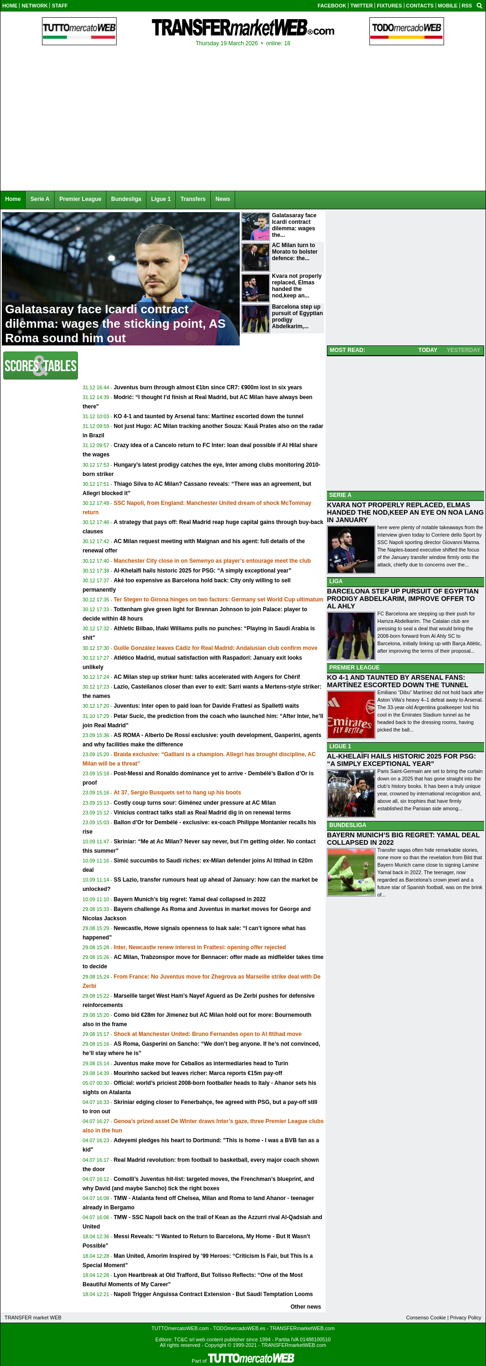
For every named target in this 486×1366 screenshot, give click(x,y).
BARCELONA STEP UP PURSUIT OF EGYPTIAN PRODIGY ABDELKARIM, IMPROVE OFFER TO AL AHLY (403, 598)
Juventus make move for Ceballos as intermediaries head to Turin (201, 1063)
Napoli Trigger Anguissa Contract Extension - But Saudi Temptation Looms (213, 1294)
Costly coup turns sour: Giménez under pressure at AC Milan (195, 803)
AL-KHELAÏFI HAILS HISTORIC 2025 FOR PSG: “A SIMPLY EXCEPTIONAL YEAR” (401, 759)
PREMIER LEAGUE (354, 667)
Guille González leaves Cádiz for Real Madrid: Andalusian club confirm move (216, 648)
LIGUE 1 (340, 746)
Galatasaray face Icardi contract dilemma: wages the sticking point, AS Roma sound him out (115, 323)
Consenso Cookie (426, 1317)
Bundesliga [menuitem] (126, 199)
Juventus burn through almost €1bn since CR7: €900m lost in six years (208, 387)
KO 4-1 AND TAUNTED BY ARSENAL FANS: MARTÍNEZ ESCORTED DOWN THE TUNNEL (397, 681)
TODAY (427, 350)
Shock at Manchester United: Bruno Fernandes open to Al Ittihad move (208, 1034)
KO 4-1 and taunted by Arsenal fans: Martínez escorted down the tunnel (209, 416)
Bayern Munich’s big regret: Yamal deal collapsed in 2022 (190, 899)
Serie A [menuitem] (39, 199)
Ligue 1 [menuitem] (161, 199)
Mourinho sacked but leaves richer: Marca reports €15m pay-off (198, 1073)
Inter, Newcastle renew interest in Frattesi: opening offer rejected (200, 947)
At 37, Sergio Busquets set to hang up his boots (177, 792)
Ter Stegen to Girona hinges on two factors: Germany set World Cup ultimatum (219, 599)
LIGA (336, 581)
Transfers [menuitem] (193, 199)
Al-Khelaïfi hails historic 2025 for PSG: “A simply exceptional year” (203, 570)
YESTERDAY (463, 350)
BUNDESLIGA (347, 825)
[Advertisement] (203, 369)
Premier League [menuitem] (80, 199)
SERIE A (340, 495)
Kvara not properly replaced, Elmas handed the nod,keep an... (297, 286)
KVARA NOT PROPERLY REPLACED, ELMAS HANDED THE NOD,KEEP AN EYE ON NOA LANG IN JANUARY (405, 512)
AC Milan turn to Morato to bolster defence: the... (295, 252)
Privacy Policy (465, 1317)
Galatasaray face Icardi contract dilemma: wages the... (294, 225)
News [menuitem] (222, 199)
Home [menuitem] (13, 199)
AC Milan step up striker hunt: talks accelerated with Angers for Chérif (207, 677)
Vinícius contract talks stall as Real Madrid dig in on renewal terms (202, 812)
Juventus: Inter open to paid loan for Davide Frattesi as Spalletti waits (206, 706)
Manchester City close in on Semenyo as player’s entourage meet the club (212, 561)
